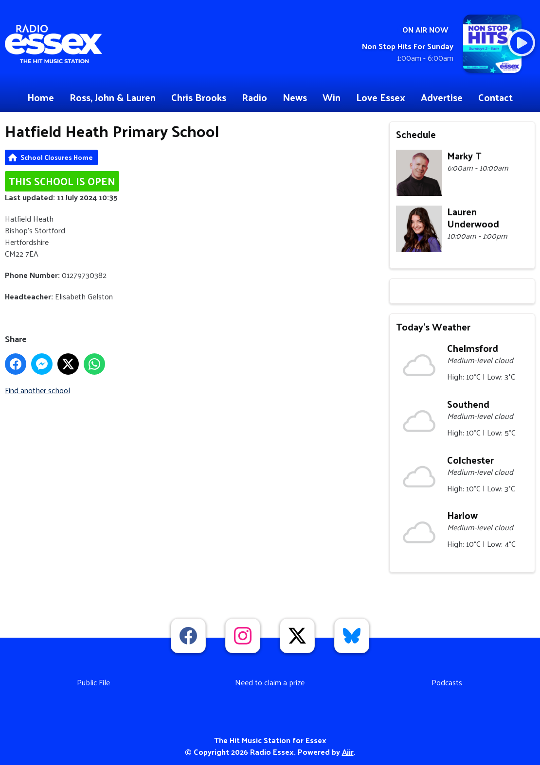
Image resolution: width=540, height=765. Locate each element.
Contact (495, 97)
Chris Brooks (198, 97)
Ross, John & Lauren (113, 97)
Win (332, 97)
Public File (93, 682)
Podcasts (447, 682)
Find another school (37, 390)
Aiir (348, 752)
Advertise (442, 97)
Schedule (416, 134)
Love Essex (380, 97)
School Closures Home (56, 157)
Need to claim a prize (270, 682)
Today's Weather (433, 326)
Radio (254, 97)
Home (40, 97)
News (295, 97)
